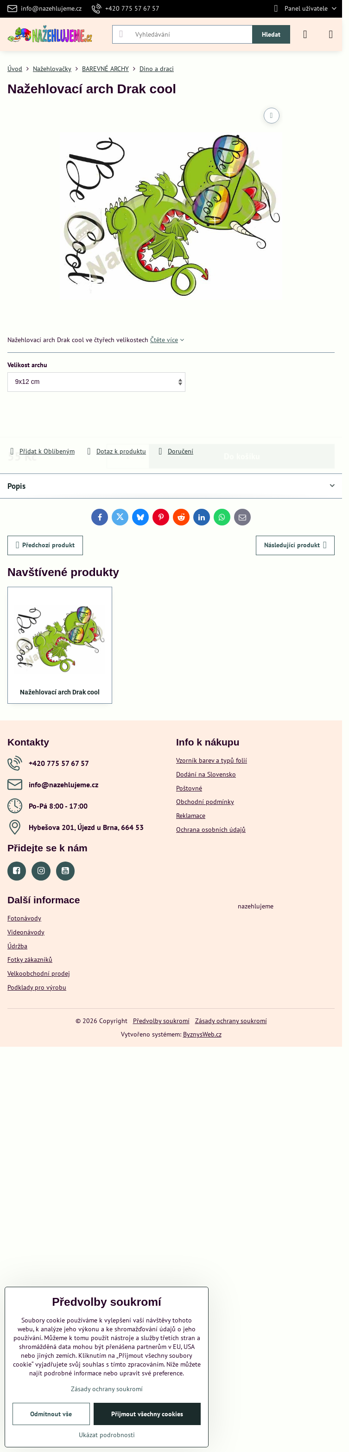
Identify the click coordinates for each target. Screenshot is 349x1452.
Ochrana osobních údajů (211, 829)
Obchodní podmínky (205, 801)
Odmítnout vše (51, 1414)
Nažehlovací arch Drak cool (60, 692)
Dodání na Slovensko (206, 774)
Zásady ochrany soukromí (231, 1021)
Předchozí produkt (45, 545)
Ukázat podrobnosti (107, 1435)
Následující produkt (295, 545)
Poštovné (189, 788)
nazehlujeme (255, 906)
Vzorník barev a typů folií (211, 760)
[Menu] (331, 34)
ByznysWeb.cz (202, 1034)
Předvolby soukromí (161, 1021)
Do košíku (242, 420)
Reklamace (190, 815)
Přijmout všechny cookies (147, 1414)
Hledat (271, 34)
